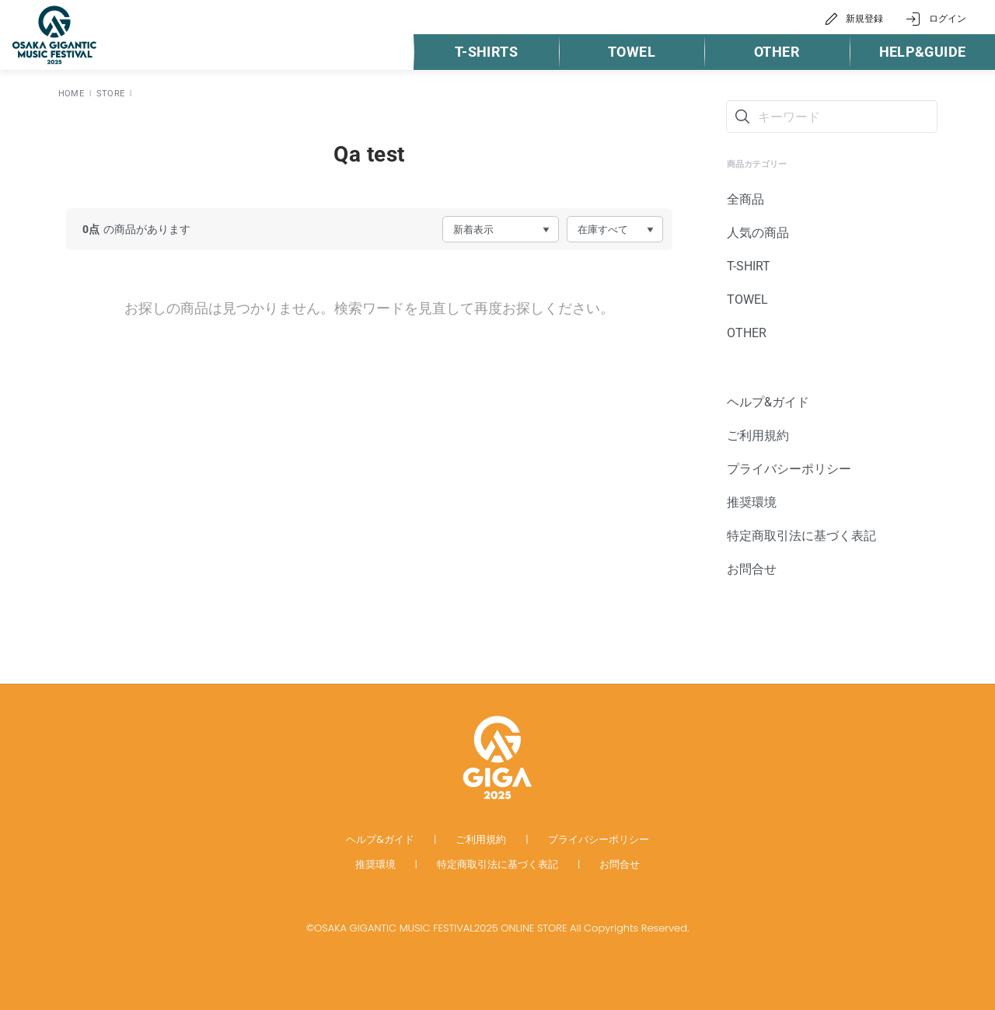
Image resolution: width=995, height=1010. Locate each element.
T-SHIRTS (486, 52)
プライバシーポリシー (789, 468)
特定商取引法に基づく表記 (801, 535)
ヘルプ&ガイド (768, 402)
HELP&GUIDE (922, 52)
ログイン (947, 18)
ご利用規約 (758, 435)
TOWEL (631, 52)
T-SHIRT (748, 266)
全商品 (745, 199)
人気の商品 (758, 232)
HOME (71, 94)
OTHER (777, 52)
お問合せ (752, 569)
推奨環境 (752, 502)
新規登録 (864, 18)
